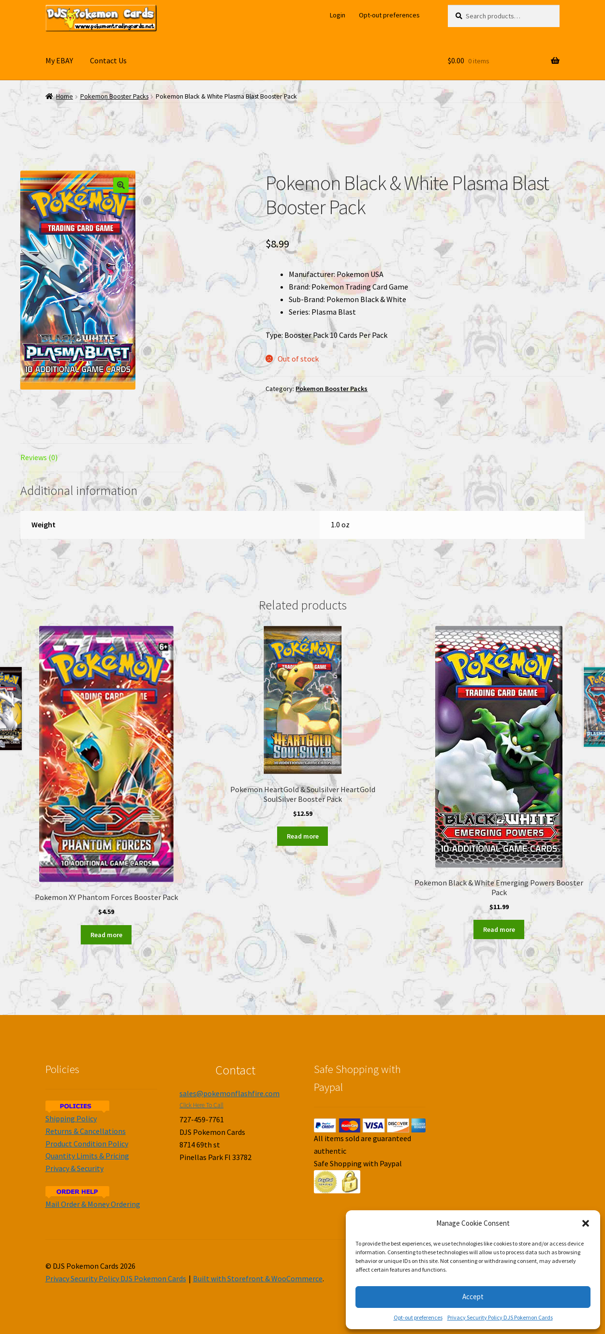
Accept (473, 1296)
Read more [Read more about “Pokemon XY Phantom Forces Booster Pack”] (106, 934)
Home (64, 96)
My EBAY (59, 60)
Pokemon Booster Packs (114, 96)
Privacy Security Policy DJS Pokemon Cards (500, 1317)
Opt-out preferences (418, 1317)
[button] (585, 1223)
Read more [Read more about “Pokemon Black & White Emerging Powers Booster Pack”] (499, 929)
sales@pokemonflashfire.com (229, 1093)
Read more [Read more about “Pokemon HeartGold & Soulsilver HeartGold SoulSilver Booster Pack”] (303, 836)
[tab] (106, 458)
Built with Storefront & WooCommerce (258, 1278)
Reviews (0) (39, 457)
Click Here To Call (201, 1105)
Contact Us (108, 60)
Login (337, 15)
